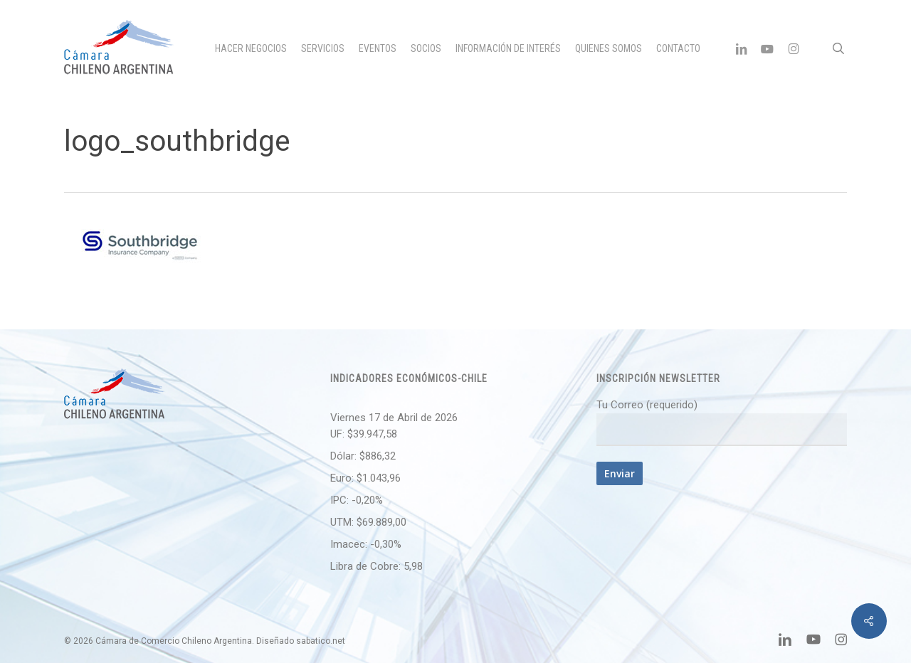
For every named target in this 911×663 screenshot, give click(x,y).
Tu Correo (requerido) (721, 422)
